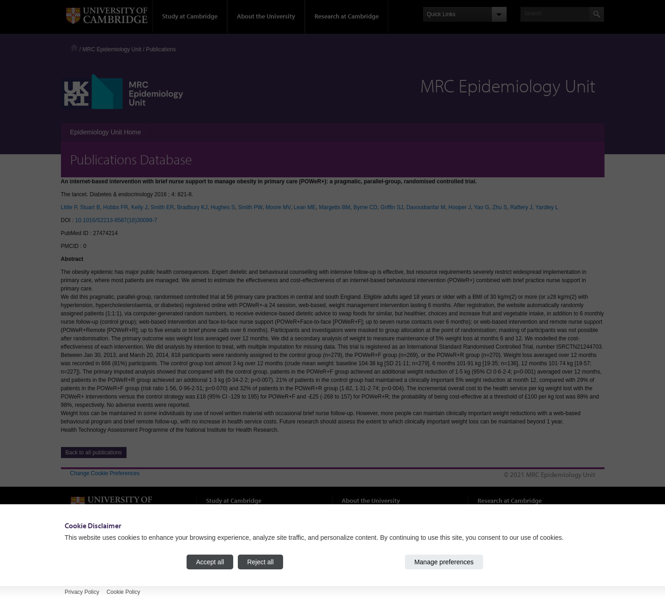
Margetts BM (334, 207)
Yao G (481, 207)
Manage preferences (443, 562)
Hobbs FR (115, 207)
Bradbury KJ (192, 207)
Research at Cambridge (346, 16)
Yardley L (546, 207)
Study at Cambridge (190, 16)
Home (74, 47)
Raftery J (521, 207)
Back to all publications (94, 452)
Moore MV (278, 207)
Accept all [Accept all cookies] (210, 562)
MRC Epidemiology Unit (112, 49)
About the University (266, 16)
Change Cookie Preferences (105, 473)
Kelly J (139, 207)
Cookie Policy (123, 592)
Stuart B (90, 207)
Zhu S (499, 207)
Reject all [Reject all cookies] (260, 562)
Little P (69, 207)
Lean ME (305, 207)
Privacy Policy (82, 592)
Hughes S (223, 207)
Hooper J (459, 207)
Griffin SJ (392, 207)
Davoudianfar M (426, 207)
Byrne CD (365, 207)
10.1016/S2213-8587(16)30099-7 (116, 220)
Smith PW (250, 207)
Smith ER (162, 207)
